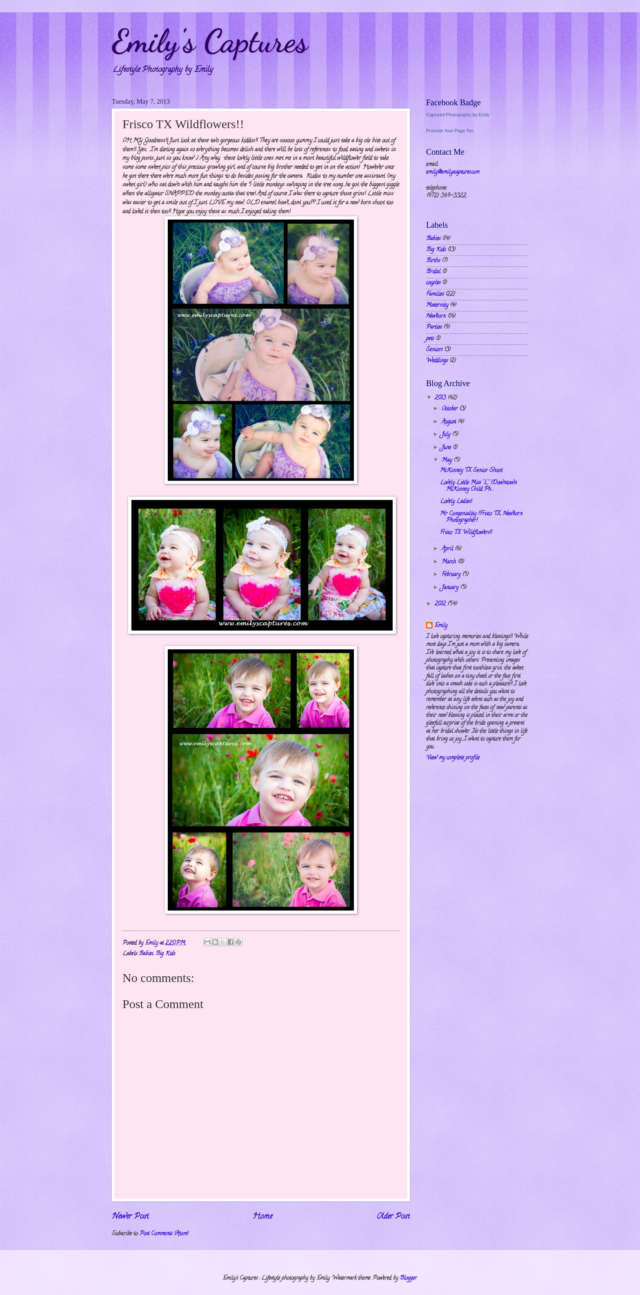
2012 (441, 604)
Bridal (433, 272)
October (450, 409)
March (450, 562)
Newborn (436, 316)
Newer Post (130, 1217)
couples (433, 283)
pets (430, 339)
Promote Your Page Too (449, 130)
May (447, 460)
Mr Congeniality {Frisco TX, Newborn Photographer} (481, 517)
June (447, 448)
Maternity (437, 305)
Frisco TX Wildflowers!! (466, 533)
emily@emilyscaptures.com (452, 172)
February (452, 575)
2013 (441, 398)
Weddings (437, 361)
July (447, 435)
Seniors (434, 350)
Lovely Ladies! (456, 502)
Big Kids (165, 954)
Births (433, 261)
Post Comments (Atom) (164, 1234)
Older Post (393, 1217)
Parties (434, 327)
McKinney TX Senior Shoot (471, 470)
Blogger (408, 1278)
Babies (146, 954)
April (448, 549)
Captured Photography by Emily (457, 114)
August (450, 422)
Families (435, 294)
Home (262, 1217)
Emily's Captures (210, 40)
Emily (440, 626)
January (451, 588)
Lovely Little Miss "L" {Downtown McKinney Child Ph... (478, 486)
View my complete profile (453, 758)
